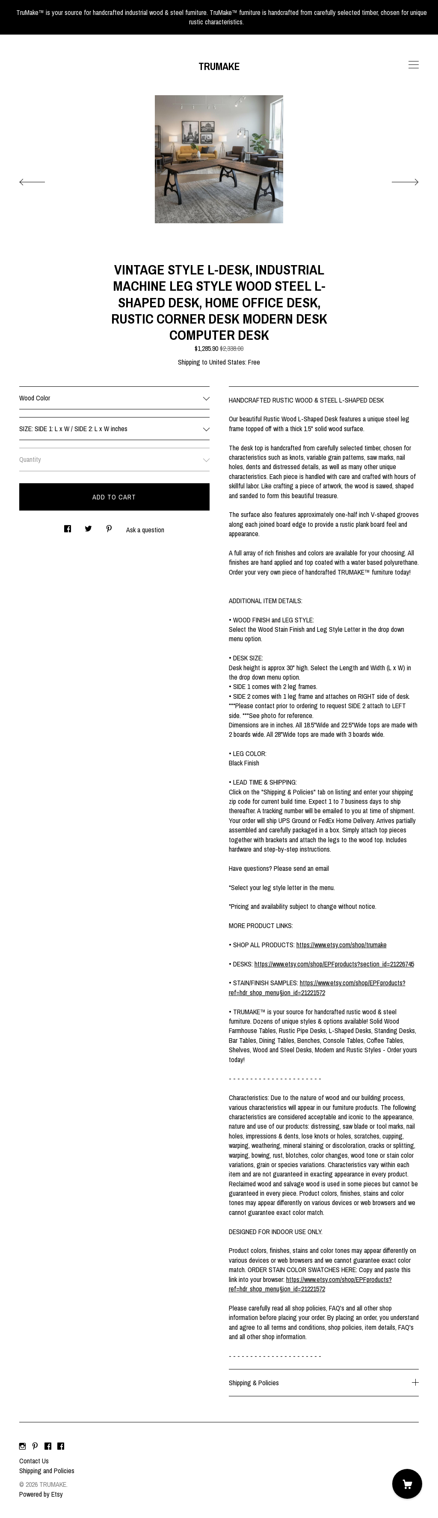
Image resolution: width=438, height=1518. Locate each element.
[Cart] (407, 1484)
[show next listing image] (397, 179)
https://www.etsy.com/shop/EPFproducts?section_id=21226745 (334, 964)
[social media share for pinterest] (109, 526)
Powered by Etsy (41, 1494)
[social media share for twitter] (88, 526)
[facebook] (47, 1446)
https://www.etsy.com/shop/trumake (341, 944)
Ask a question (145, 529)
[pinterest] (35, 1446)
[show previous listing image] (40, 179)
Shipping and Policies (46, 1470)
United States (227, 362)
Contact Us (34, 1460)
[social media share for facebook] (67, 526)
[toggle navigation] (413, 65)
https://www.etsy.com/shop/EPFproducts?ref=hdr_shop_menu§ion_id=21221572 (317, 987)
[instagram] (22, 1446)
